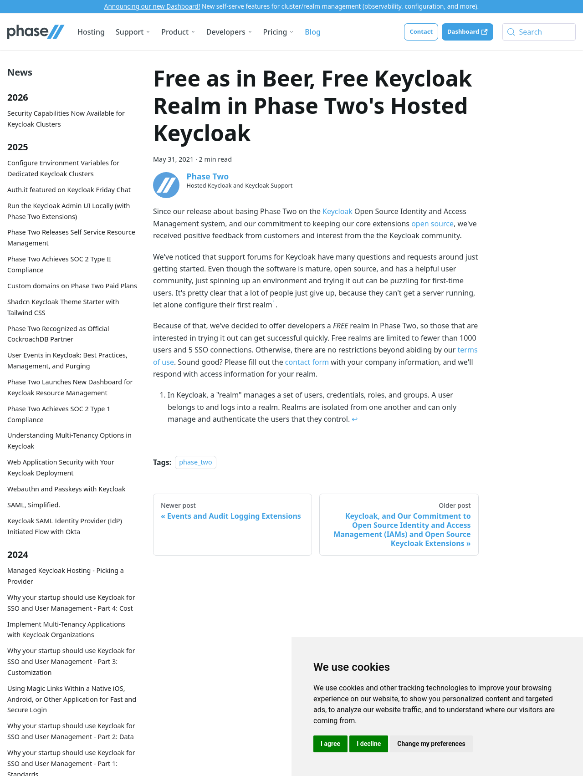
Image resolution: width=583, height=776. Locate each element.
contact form (307, 362)
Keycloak (337, 211)
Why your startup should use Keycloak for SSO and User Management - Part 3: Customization (71, 661)
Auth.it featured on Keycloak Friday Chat (69, 189)
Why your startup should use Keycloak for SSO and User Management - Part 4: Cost (71, 603)
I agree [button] (330, 743)
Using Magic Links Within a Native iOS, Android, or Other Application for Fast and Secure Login (71, 699)
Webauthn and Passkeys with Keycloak (66, 489)
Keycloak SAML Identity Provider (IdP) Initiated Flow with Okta (64, 526)
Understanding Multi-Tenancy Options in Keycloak (69, 440)
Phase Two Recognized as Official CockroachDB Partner (58, 334)
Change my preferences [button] (431, 743)
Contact (421, 31)
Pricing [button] (275, 32)
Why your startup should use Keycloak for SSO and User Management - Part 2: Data (71, 731)
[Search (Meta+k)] (539, 32)
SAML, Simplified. (33, 504)
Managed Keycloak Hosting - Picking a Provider (65, 576)
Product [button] (175, 32)
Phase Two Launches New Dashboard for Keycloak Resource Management (70, 387)
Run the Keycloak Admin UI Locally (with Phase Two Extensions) (68, 211)
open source (432, 224)
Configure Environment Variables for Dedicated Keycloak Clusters (63, 168)
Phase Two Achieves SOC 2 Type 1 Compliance (58, 414)
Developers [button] (225, 32)
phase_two (195, 462)
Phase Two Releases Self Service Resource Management (71, 237)
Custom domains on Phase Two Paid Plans (72, 285)
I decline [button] (369, 743)
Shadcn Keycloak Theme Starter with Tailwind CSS (63, 307)
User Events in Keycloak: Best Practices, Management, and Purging (67, 360)
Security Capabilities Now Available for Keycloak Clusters (66, 118)
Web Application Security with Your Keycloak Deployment (60, 467)
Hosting (91, 32)
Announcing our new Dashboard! (152, 6)
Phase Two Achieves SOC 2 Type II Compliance (59, 264)
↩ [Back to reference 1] (355, 419)
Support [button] (129, 32)
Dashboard (467, 31)
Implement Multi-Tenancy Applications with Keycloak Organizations (66, 629)
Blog (312, 32)
